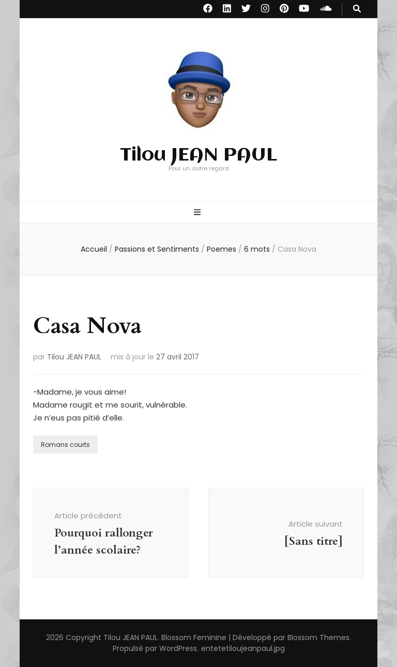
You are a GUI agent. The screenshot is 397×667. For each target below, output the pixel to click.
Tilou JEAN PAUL (198, 155)
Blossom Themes (318, 637)
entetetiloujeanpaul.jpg (243, 648)
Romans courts (65, 444)
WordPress (178, 648)
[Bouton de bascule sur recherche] (357, 9)
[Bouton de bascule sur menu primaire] (198, 213)
